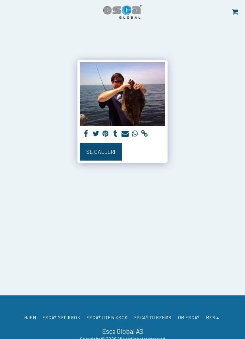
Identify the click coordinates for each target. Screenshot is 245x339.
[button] (8, 11)
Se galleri (100, 151)
